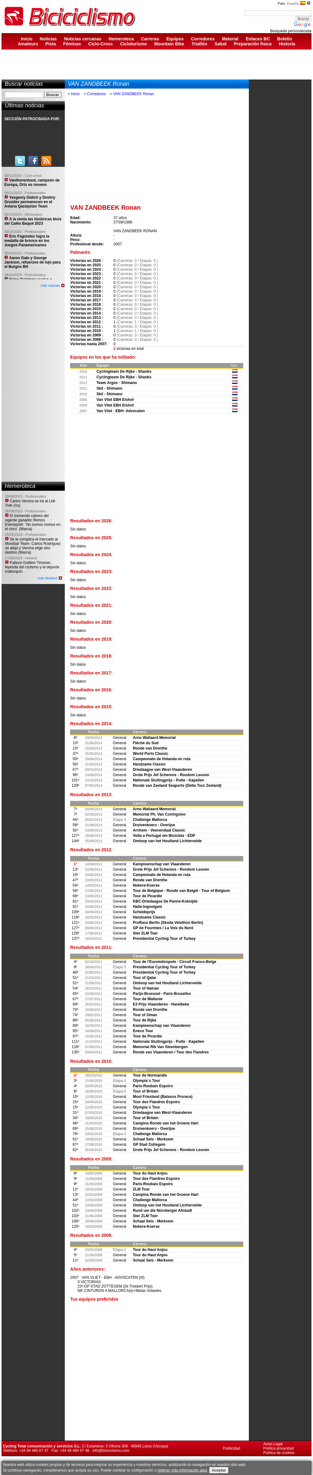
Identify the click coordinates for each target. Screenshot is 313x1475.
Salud (221, 43)
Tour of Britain (145, 1091)
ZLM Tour (141, 1189)
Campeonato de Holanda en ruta (161, 759)
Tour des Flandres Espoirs (156, 1102)
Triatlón (200, 43)
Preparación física (253, 43)
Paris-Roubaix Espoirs (153, 1086)
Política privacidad (278, 1448)
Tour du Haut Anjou (150, 1173)
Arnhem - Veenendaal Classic (159, 830)
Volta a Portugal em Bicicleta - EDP (164, 835)
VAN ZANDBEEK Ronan (133, 94)
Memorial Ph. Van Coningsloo (159, 814)
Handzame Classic (149, 764)
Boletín (284, 38)
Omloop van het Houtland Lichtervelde (167, 841)
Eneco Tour (143, 1031)
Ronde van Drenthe (150, 748)
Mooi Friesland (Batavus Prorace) (162, 1096)
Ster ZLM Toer (145, 933)
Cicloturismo (133, 43)
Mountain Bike (169, 43)
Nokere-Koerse (146, 885)
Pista (50, 43)
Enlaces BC (258, 38)
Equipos (175, 38)
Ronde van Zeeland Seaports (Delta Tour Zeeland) (177, 785)
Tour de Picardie (147, 896)
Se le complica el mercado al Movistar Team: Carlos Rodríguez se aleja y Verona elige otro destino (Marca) (33, 546)
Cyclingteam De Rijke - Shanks (123, 371)
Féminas (72, 43)
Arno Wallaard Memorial (154, 737)
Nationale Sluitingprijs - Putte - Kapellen (168, 780)
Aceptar (219, 1470)
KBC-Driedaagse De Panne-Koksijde (165, 901)
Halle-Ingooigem (147, 906)
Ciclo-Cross (100, 43)
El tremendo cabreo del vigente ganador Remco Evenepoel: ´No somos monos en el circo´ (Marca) (32, 522)
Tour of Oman (145, 1015)
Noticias (48, 38)
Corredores (202, 38)
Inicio (27, 38)
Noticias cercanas (82, 38)
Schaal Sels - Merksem (153, 1139)
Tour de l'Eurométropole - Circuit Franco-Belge (174, 962)
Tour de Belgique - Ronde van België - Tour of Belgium (181, 891)
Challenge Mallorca (150, 819)
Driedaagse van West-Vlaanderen (162, 769)
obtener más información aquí (182, 1470)
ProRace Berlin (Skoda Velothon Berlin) (168, 922)
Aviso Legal (273, 1444)
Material (230, 38)
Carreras (150, 38)
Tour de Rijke (144, 1020)
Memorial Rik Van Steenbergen (160, 1047)
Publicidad (231, 1448)
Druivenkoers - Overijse (154, 825)
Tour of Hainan (146, 988)
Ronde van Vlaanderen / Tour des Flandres (171, 1052)
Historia (287, 43)
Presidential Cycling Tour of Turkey (164, 938)
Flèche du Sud (145, 743)
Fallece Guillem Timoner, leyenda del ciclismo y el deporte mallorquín (32, 567)
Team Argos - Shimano (116, 383)
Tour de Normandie (150, 1075)
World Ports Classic (150, 753)
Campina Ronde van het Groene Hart (165, 1123)
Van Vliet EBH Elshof (115, 399)
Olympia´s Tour (146, 1080)
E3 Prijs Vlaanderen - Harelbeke (161, 1004)
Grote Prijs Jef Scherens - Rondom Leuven (171, 775)
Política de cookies (279, 1453)
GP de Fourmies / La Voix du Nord (163, 928)
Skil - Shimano (109, 388)
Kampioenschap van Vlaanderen (162, 864)
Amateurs (28, 43)
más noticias (50, 285)
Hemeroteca (121, 38)
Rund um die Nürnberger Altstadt (162, 1210)
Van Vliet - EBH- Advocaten (120, 411)
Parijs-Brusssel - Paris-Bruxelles (162, 993)
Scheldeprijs (144, 912)
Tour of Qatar (144, 978)
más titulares (47, 578)
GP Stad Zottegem (149, 1144)
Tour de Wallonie (147, 999)
